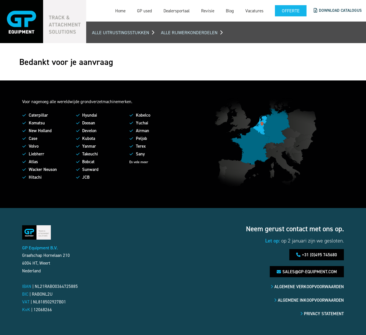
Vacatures (254, 11)
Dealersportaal (176, 11)
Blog (229, 11)
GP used (143, 11)
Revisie (207, 11)
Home (120, 11)
